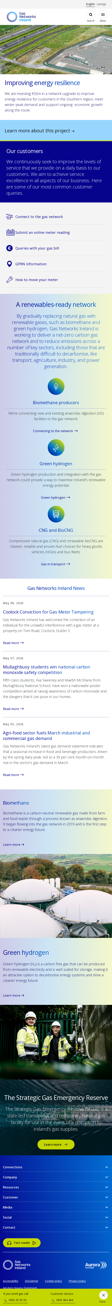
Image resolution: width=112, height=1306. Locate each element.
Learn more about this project (40, 130)
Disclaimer (31, 1281)
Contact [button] (9, 1227)
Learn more (13, 844)
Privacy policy (77, 1281)
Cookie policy (53, 1281)
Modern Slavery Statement (20, 1288)
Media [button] (7, 1207)
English (90, 4)
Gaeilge (101, 4)
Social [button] (7, 1217)
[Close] (103, 1297)
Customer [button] (10, 1197)
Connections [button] (12, 1167)
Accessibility (10, 1281)
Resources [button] (11, 1187)
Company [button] (10, 1177)
